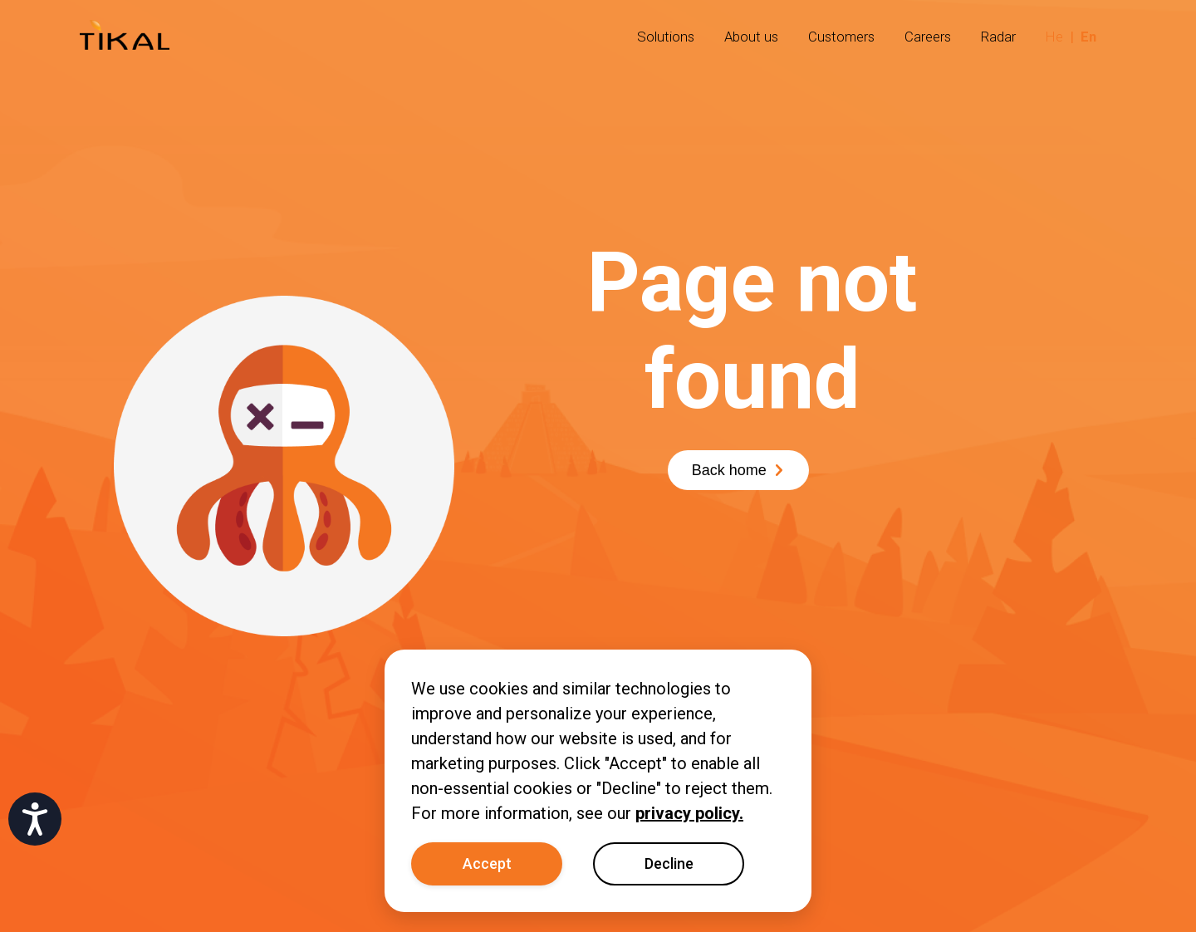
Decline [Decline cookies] (669, 863)
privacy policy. (689, 813)
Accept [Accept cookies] (487, 863)
